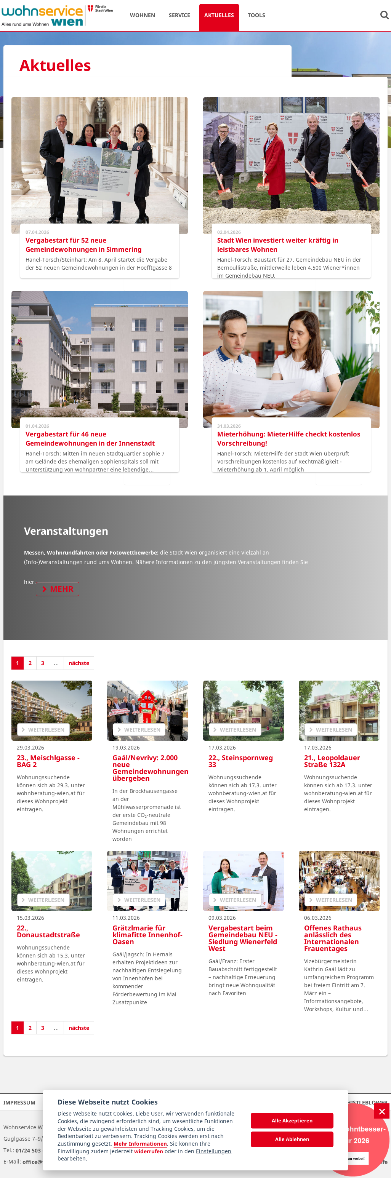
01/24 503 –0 (32, 1150)
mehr (62, 588)
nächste (79, 663)
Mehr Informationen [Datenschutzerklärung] (140, 1143)
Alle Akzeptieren (292, 1120)
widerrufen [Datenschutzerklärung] (148, 1151)
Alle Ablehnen (292, 1139)
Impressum (19, 1102)
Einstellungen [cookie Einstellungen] (213, 1151)
